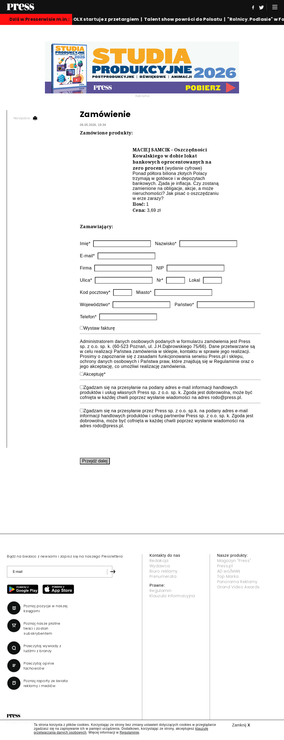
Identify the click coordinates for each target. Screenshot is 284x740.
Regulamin (160, 590)
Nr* (160, 280)
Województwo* (95, 304)
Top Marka (228, 576)
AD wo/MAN (228, 571)
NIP (160, 268)
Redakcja (159, 560)
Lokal (194, 280)
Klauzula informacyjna (172, 596)
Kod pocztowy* (95, 292)
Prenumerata (163, 576)
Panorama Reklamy (237, 581)
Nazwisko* (166, 243)
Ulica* (86, 280)
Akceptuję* (94, 374)
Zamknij (241, 725)
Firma (86, 268)
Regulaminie (129, 732)
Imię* (85, 243)
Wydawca (159, 566)
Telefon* (88, 316)
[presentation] (122, 442)
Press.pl (225, 566)
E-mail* (87, 255)
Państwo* (184, 304)
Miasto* (144, 292)
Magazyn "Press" (234, 560)
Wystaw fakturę (99, 328)
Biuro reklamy (163, 571)
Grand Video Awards (238, 587)
